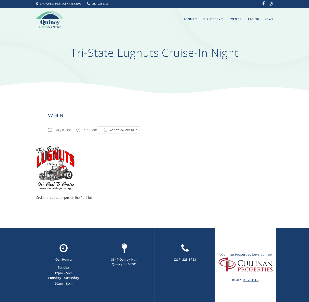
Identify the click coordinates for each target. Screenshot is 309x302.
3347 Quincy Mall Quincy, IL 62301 (124, 262)
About (189, 19)
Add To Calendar (119, 130)
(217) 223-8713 (100, 4)
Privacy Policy (251, 280)
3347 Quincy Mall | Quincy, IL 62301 (60, 4)
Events (235, 19)
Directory (212, 19)
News (268, 19)
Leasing (253, 19)
